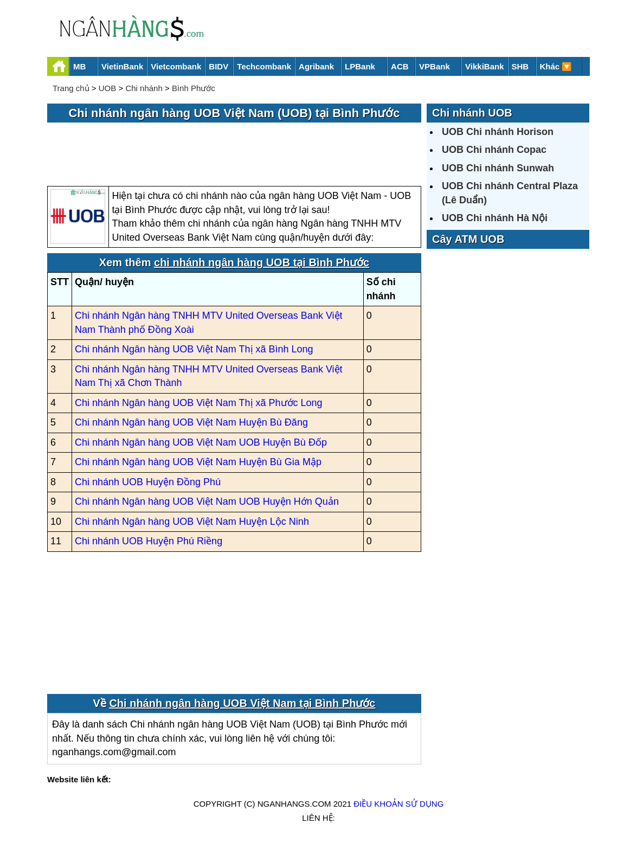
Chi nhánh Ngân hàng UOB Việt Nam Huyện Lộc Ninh (192, 521)
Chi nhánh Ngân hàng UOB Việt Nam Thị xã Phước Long (199, 402)
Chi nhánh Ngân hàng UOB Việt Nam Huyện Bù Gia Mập (198, 461)
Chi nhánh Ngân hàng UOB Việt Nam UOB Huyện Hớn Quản (207, 501)
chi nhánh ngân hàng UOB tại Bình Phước (261, 262)
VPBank (434, 66)
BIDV (218, 66)
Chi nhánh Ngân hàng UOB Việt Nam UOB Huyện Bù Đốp (201, 442)
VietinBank (122, 66)
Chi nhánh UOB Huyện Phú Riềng (148, 541)
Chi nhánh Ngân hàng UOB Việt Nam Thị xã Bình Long (194, 349)
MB (79, 66)
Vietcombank (176, 66)
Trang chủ (71, 88)
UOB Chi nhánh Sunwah (498, 168)
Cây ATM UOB (468, 239)
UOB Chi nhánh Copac (494, 149)
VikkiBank (484, 66)
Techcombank (264, 66)
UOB (108, 88)
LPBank (360, 66)
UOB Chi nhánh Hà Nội (495, 218)
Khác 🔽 (556, 66)
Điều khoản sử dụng (398, 803)
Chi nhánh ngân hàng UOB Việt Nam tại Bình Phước (242, 703)
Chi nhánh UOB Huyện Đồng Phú (148, 482)
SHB (520, 66)
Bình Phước (193, 88)
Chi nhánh (143, 88)
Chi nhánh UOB (472, 113)
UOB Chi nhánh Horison (498, 131)
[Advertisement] (234, 155)
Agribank (316, 66)
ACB (400, 66)
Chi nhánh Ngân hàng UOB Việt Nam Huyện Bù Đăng (191, 422)
